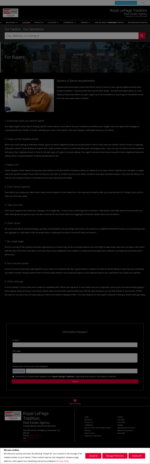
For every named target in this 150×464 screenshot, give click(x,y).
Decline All (136, 456)
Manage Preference (115, 456)
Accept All (93, 456)
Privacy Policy (63, 461)
